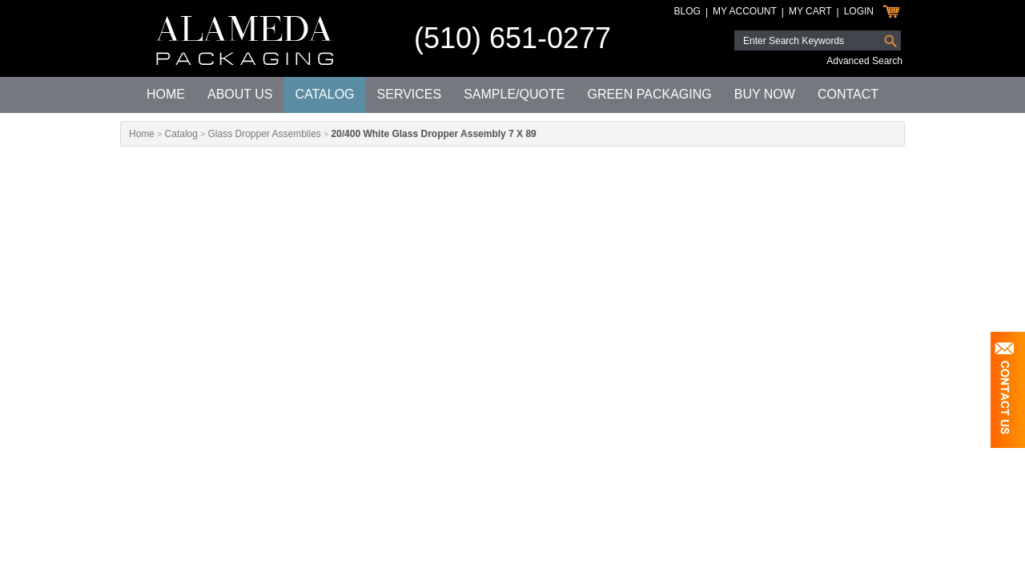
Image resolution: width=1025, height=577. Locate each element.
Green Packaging (649, 94)
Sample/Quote (514, 94)
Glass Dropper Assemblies (263, 133)
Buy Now (764, 94)
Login (859, 11)
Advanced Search (864, 61)
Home (166, 94)
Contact (848, 94)
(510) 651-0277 (512, 38)
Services (409, 94)
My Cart (810, 11)
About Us (240, 94)
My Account (745, 11)
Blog (687, 11)
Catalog (324, 94)
